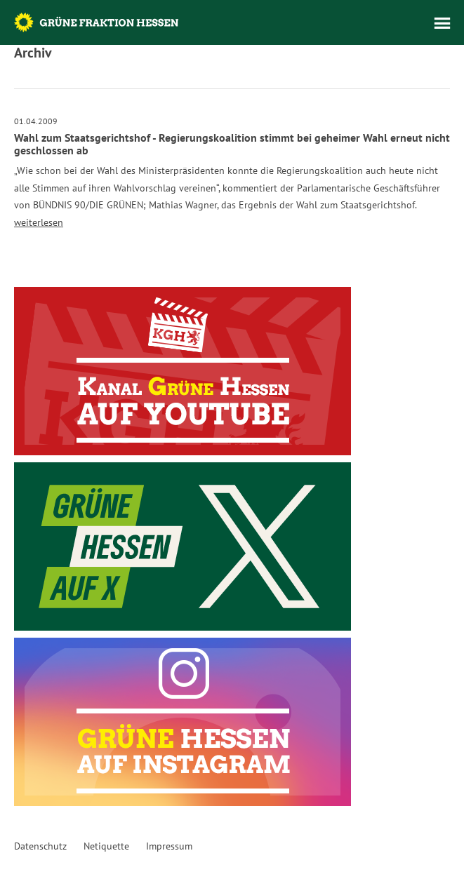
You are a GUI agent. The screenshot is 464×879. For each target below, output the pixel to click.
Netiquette (106, 846)
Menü (442, 23)
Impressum (169, 846)
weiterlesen (38, 222)
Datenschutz (40, 846)
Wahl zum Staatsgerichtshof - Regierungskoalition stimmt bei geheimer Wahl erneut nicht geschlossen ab (232, 143)
